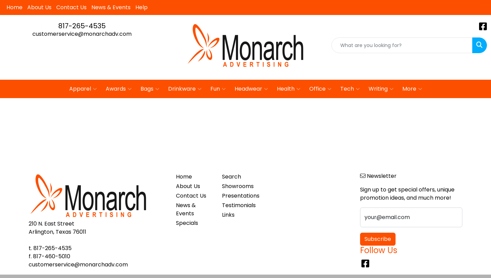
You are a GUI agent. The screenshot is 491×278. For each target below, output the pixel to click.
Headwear (251, 89)
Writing (381, 89)
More (412, 89)
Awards (119, 89)
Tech (350, 89)
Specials (187, 223)
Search (231, 177)
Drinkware (185, 89)
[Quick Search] (402, 45)
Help (141, 7)
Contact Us (71, 7)
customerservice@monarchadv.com (82, 34)
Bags (149, 89)
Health (288, 89)
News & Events (111, 7)
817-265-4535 (82, 26)
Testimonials (239, 205)
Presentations (240, 196)
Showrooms (238, 186)
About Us (39, 7)
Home (14, 7)
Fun (218, 89)
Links (228, 215)
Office (320, 89)
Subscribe (377, 239)
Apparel (83, 89)
